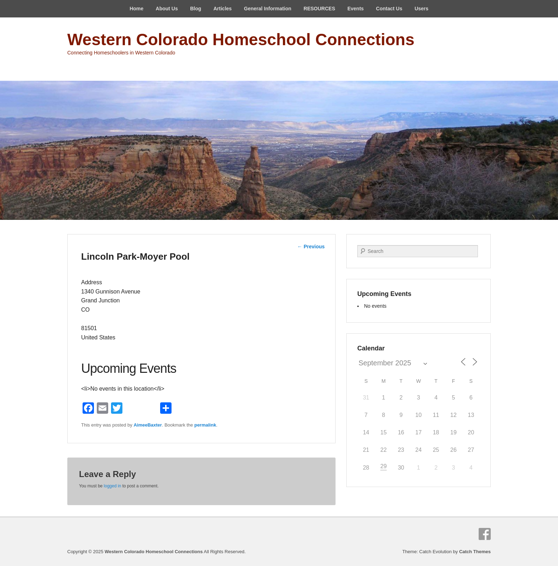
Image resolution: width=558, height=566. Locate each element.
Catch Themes (475, 551)
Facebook (485, 534)
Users (421, 8)
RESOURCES (319, 8)
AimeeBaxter (147, 425)
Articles (223, 8)
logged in (112, 485)
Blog (195, 8)
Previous (311, 246)
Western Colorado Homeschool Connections (240, 39)
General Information (267, 8)
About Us (167, 8)
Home (136, 8)
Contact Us (389, 8)
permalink (205, 425)
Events (355, 8)
